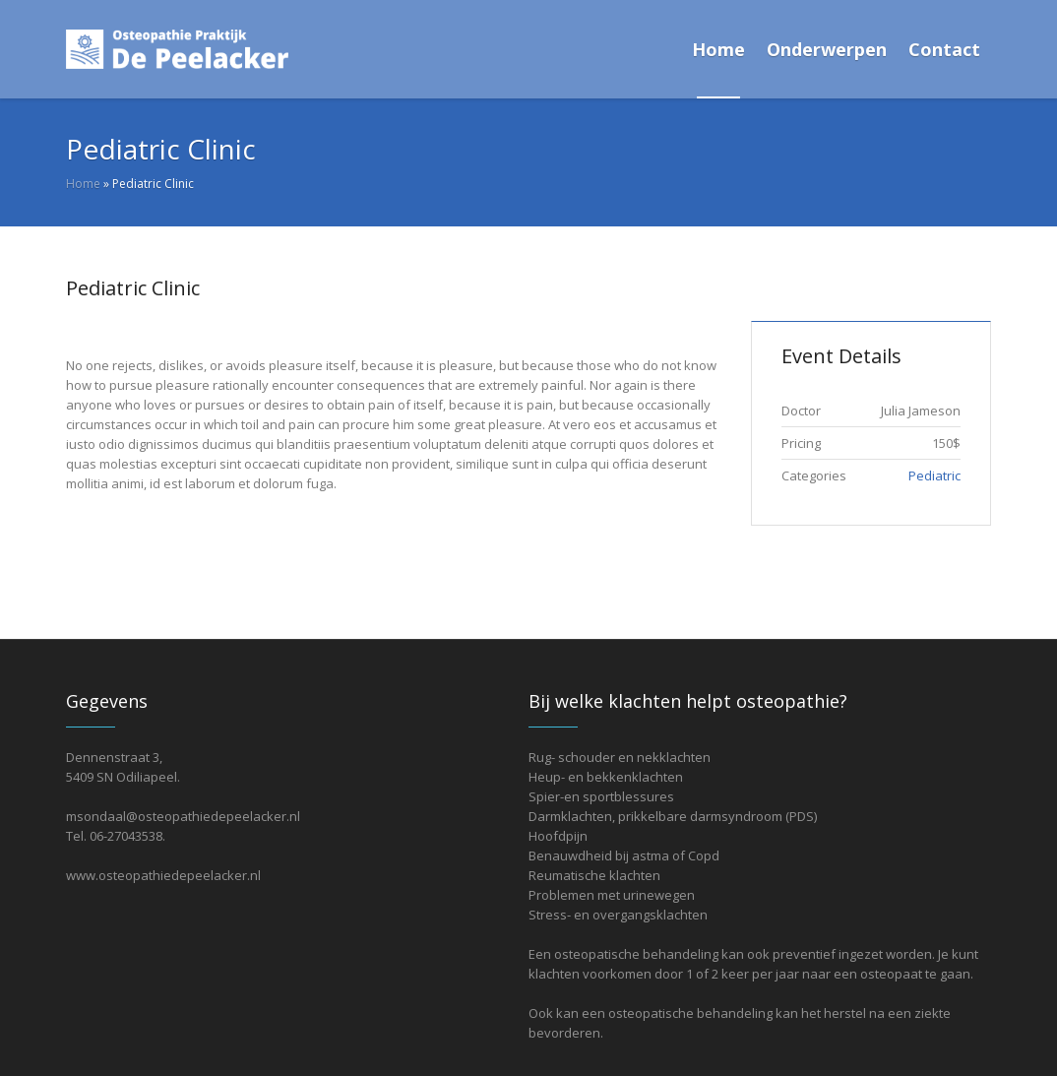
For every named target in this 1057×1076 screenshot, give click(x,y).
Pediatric (934, 475)
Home (83, 183)
